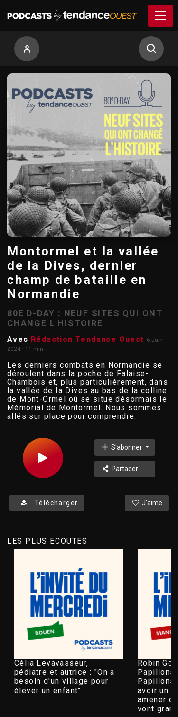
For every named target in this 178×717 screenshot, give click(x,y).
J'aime (146, 503)
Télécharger (47, 503)
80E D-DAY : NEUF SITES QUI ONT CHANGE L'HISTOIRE (85, 318)
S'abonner (122, 447)
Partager (119, 468)
